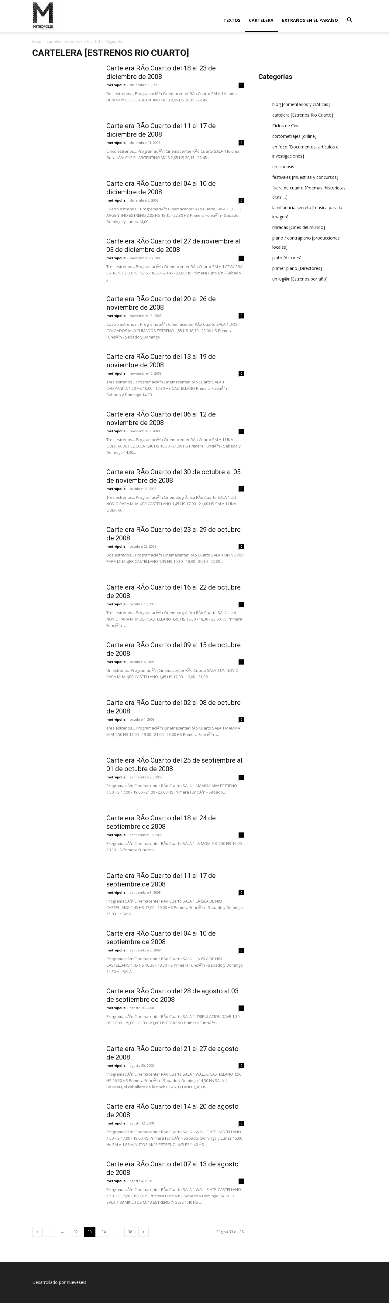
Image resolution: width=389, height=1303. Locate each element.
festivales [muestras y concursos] (305, 177)
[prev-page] (37, 1232)
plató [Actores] (286, 257)
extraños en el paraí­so (310, 20)
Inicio (36, 41)
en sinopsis (283, 166)
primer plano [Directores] (297, 268)
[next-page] (143, 1232)
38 (130, 1231)
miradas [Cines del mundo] (298, 227)
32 (76, 1231)
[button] (349, 21)
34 (104, 1231)
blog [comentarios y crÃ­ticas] (301, 104)
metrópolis (116, 85)
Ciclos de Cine (286, 125)
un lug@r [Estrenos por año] (300, 279)
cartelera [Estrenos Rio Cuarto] (73, 41)
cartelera (261, 20)
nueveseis (76, 1282)
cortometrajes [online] (294, 136)
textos (231, 20)
